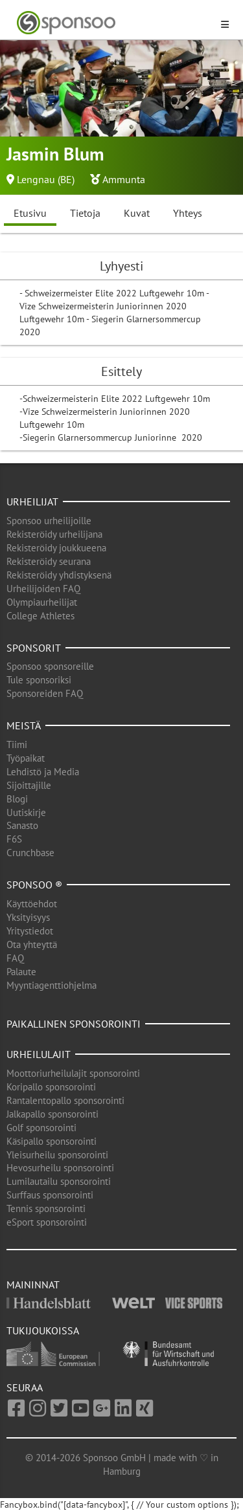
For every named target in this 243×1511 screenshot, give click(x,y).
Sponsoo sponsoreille (50, 666)
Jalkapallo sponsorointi (52, 1114)
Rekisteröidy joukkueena (56, 548)
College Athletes (40, 616)
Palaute (21, 971)
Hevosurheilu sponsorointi (60, 1168)
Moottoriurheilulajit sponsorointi (73, 1073)
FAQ (15, 958)
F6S (14, 839)
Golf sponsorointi (41, 1127)
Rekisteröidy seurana (48, 561)
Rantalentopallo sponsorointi (65, 1100)
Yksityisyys (28, 917)
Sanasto (22, 825)
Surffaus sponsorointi (49, 1195)
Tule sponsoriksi (38, 680)
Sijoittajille (28, 785)
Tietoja (85, 212)
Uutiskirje (26, 812)
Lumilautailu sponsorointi (58, 1181)
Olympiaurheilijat (41, 602)
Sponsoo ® (34, 884)
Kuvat (137, 212)
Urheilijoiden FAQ (43, 588)
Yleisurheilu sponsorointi (57, 1155)
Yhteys (187, 212)
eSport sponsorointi (46, 1222)
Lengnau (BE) (46, 179)
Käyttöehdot (31, 904)
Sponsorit (33, 647)
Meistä (23, 725)
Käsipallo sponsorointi (51, 1141)
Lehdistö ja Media (42, 772)
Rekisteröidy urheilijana (54, 534)
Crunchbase (30, 852)
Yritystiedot (29, 931)
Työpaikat (25, 758)
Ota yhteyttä (31, 944)
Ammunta (123, 179)
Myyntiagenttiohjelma (51, 985)
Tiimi (16, 744)
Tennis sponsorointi (46, 1208)
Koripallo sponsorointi (51, 1087)
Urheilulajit (38, 1054)
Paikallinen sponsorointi (73, 1023)
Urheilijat (32, 501)
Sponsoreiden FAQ (44, 693)
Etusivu (30, 212)
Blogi (17, 799)
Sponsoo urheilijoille (48, 520)
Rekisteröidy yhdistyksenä (58, 575)
